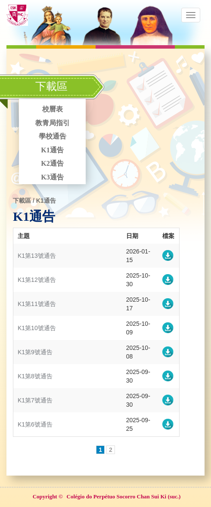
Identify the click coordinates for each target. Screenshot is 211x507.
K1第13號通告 (37, 255)
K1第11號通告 (37, 303)
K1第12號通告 (37, 279)
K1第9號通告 (35, 352)
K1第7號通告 (35, 400)
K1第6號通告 (35, 424)
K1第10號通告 (37, 328)
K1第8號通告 (35, 376)
